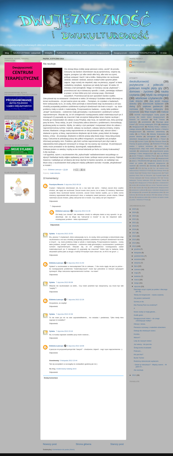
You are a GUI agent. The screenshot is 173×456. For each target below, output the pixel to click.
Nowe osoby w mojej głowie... (145, 312)
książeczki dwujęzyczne (156, 163)
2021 (134, 222)
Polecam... (138, 351)
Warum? (137, 337)
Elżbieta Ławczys (63, 211)
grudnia (137, 249)
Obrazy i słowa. (140, 324)
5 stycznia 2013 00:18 (72, 184)
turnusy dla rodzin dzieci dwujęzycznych (147, 117)
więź (133, 197)
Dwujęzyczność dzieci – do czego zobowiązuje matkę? (147, 319)
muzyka (138, 187)
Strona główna (83, 444)
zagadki (132, 168)
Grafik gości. (138, 315)
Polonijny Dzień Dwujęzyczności (151, 173)
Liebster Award (134, 173)
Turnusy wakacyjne (135, 178)
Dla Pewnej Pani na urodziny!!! (145, 305)
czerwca (137, 269)
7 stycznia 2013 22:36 (64, 314)
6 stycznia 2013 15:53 (64, 234)
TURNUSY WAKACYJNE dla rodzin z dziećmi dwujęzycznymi (83, 53)
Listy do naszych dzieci (142, 341)
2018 (139, 168)
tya (133, 65)
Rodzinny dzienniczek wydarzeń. (146, 361)
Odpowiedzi (56, 206)
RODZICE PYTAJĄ (159, 144)
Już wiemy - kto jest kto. (143, 344)
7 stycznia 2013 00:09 (64, 282)
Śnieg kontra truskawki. (143, 348)
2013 (134, 246)
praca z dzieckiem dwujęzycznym (158, 190)
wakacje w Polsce (163, 195)
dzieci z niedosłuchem (162, 183)
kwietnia (137, 276)
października (139, 256)
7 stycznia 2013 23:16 (64, 331)
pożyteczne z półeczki (138, 190)
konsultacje (142, 185)
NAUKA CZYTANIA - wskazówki (26, 53)
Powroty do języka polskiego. (139, 144)
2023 (134, 216)
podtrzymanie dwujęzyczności (159, 187)
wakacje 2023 (150, 195)
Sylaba (52, 234)
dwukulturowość (139, 81)
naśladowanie (144, 151)
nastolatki (132, 151)
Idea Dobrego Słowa (160, 170)
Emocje (132, 141)
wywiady (163, 166)
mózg (145, 187)
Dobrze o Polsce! (159, 139)
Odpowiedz (53, 201)
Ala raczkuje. (139, 370)
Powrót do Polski (149, 158)
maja (136, 273)
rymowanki (145, 192)
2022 (134, 219)
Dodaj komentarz (51, 378)
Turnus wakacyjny (154, 109)
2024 (134, 212)
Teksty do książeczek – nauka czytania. (149, 295)
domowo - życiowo (141, 91)
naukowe (132, 166)
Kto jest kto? (138, 354)
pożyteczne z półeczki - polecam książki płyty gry (149, 86)
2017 (134, 233)
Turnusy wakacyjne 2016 (148, 124)
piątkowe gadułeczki (153, 106)
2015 (134, 239)
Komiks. (137, 334)
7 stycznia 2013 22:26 (75, 300)
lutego (136, 283)
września (137, 259)
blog (130, 183)
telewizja (140, 195)
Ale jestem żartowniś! (142, 298)
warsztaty (153, 166)
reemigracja (135, 192)
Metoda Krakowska (157, 134)
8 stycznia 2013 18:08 (75, 346)
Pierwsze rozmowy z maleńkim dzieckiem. (150, 327)
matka (131, 134)
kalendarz (133, 122)
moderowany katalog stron (66, 369)
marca (136, 280)
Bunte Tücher (139, 358)
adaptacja (165, 124)
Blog (7, 53)
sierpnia (137, 263)
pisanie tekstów (135, 136)
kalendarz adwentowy (156, 132)
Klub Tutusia (159, 119)
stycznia (137, 286)
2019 (134, 226)
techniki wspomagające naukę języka (149, 115)
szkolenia (142, 166)
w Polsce (142, 134)
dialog (132, 106)
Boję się (147, 168)
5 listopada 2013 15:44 (68, 360)
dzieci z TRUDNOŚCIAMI (141, 161)
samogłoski (151, 136)
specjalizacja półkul (157, 192)
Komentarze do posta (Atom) (63, 449)
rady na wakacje (163, 153)
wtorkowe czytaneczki (148, 98)
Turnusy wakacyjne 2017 (152, 178)
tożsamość (134, 112)
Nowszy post (50, 444)
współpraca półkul (142, 197)
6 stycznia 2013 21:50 (75, 263)
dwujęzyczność (138, 127)
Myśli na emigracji (157, 94)
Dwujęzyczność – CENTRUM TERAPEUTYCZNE (135, 53)
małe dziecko (55, 173)
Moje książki (150, 112)
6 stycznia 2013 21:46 (82, 211)
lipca (136, 266)
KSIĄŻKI (48, 53)
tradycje (165, 112)
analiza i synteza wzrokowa (141, 146)
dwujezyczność (163, 158)
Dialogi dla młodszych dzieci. (145, 331)
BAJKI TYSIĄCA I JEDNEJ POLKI (144, 156)
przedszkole (146, 122)
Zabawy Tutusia (161, 180)
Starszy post (117, 444)
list (132, 187)
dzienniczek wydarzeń (153, 103)
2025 (134, 209)
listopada (138, 253)
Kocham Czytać (143, 141)
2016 (134, 236)
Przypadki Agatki (161, 175)
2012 (134, 375)
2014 (134, 243)
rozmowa (133, 109)
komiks (134, 185)
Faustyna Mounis (56, 184)
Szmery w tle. (139, 302)
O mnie (163, 53)
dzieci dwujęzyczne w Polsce (143, 183)
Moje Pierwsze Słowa (158, 141)
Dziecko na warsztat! (138, 119)
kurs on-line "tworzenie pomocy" (158, 185)
